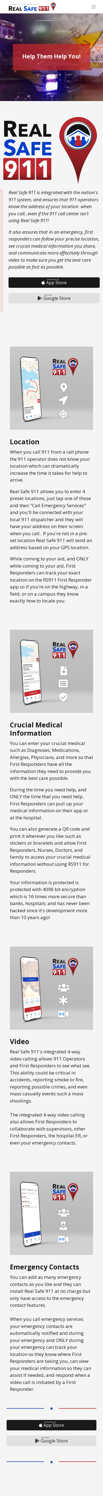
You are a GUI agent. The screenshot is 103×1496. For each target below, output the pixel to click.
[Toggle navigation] (94, 6)
